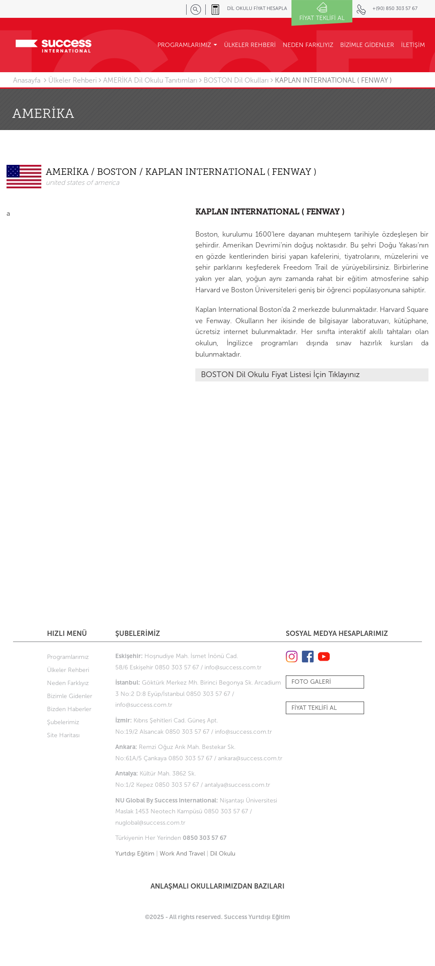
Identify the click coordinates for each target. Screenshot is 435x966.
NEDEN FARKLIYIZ (308, 45)
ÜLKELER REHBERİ (250, 45)
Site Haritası (63, 735)
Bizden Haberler (69, 709)
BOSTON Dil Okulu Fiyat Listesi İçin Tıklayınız (280, 374)
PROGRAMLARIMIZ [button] (187, 45)
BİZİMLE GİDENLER (367, 45)
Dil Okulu (222, 853)
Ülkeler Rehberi (72, 80)
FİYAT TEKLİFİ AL (314, 708)
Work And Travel (182, 853)
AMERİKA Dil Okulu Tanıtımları (150, 80)
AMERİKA (68, 172)
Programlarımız (68, 657)
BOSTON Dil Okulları (236, 80)
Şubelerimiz (63, 722)
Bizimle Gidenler (69, 696)
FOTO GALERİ (311, 681)
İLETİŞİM (413, 45)
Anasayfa (26, 80)
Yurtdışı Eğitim (134, 853)
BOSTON (118, 172)
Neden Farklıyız (68, 683)
